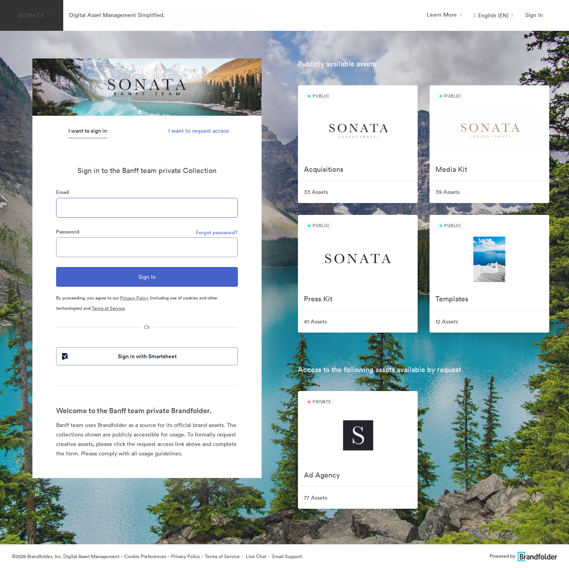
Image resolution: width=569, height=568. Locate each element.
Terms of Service (108, 308)
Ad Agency (322, 475)
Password (67, 231)
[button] (493, 15)
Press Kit (318, 298)
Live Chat (255, 556)
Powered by (523, 556)
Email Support (286, 556)
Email (62, 192)
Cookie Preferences (145, 556)
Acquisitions (323, 169)
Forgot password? (217, 232)
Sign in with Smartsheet (118, 356)
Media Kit (451, 169)
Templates (451, 298)
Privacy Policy (134, 298)
